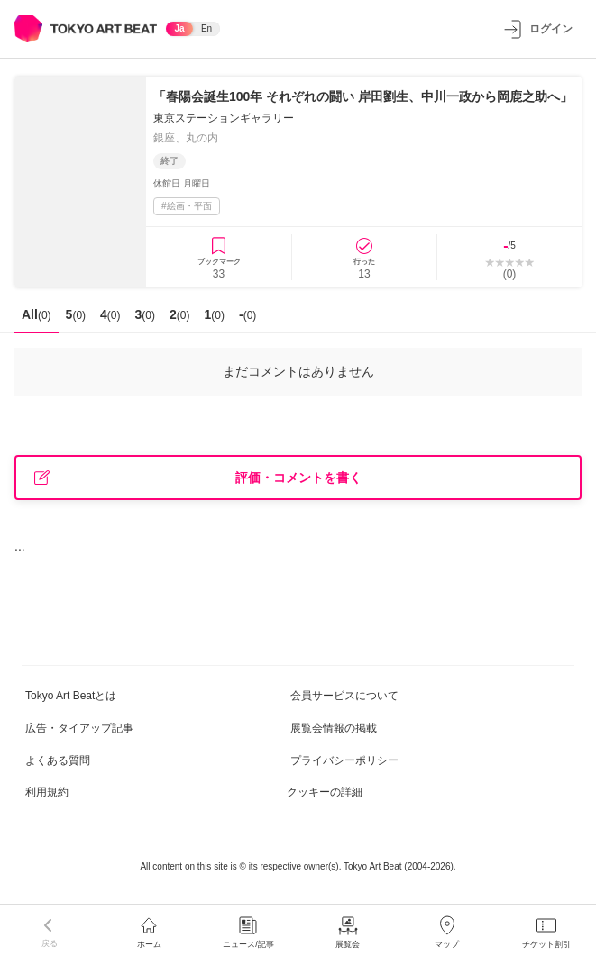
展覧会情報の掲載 (333, 728)
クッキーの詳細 (324, 792)
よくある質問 (57, 760)
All (36, 314)
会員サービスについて (344, 695)
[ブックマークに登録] (218, 257)
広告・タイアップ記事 (79, 728)
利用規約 (47, 792)
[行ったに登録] (364, 257)
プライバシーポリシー (344, 760)
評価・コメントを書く (198, 478)
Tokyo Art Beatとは (70, 695)
